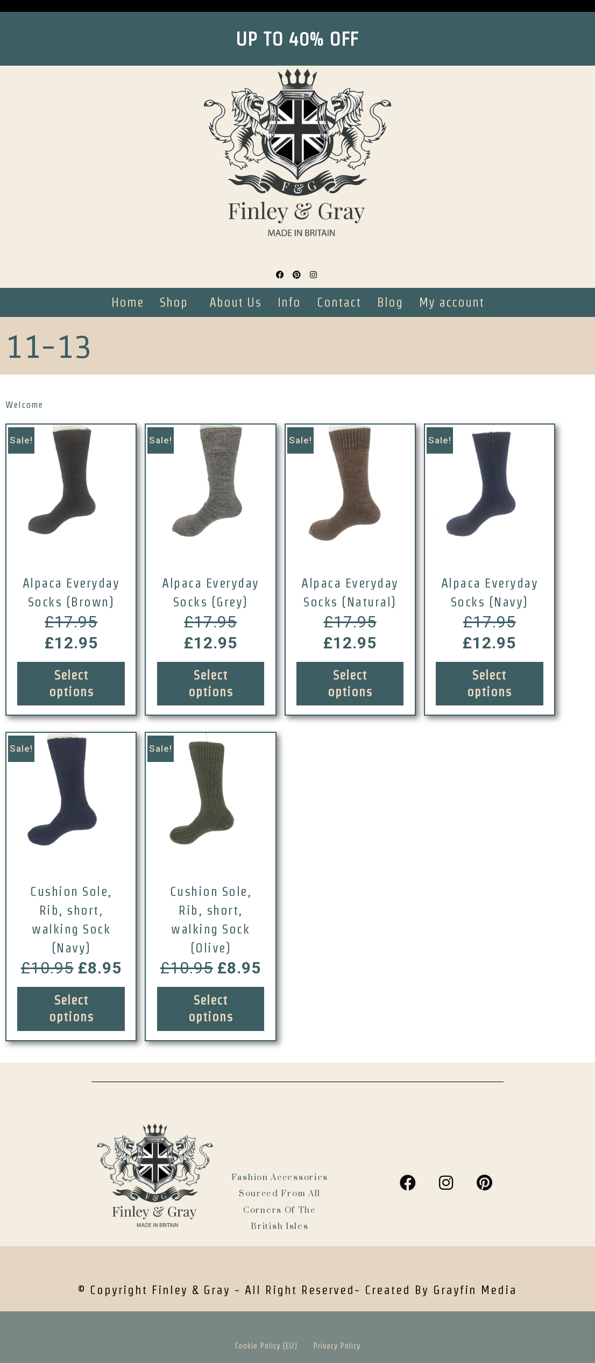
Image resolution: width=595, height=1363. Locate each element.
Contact (339, 302)
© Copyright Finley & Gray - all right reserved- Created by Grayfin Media (297, 1289)
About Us (235, 302)
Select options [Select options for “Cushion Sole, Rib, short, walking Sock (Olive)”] (210, 1008)
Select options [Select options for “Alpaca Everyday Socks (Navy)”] (489, 683)
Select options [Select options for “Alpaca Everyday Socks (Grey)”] (210, 683)
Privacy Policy (337, 1345)
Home (127, 302)
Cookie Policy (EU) (266, 1345)
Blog (390, 302)
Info (289, 302)
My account (451, 302)
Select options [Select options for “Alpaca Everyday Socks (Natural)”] (350, 683)
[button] (176, 302)
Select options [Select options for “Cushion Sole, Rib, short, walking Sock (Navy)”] (71, 1008)
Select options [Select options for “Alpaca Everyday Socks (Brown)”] (71, 683)
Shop (174, 302)
